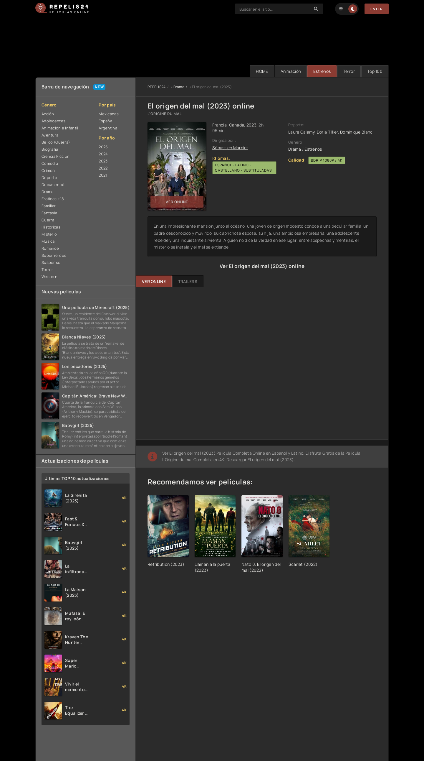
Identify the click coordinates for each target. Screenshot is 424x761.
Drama (47, 191)
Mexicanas (109, 113)
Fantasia (49, 213)
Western (49, 276)
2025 (103, 146)
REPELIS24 (157, 86)
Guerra (48, 220)
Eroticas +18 (53, 198)
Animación (291, 71)
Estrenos (322, 71)
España (105, 121)
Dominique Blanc (356, 132)
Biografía (50, 149)
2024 (103, 154)
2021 (103, 175)
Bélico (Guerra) (56, 142)
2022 (103, 168)
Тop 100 (374, 71)
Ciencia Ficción (55, 156)
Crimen (48, 170)
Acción (48, 113)
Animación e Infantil (60, 128)
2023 (103, 161)
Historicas (51, 227)
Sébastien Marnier (230, 147)
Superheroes (54, 255)
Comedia (50, 163)
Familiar (49, 205)
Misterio (49, 234)
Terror (349, 71)
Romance (50, 248)
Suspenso (51, 262)
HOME (262, 71)
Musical (49, 241)
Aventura (50, 135)
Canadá (236, 125)
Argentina (108, 128)
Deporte (49, 177)
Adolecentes (53, 121)
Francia (219, 125)
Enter (376, 8)
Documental (53, 184)
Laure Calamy (301, 132)
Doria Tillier (327, 132)
